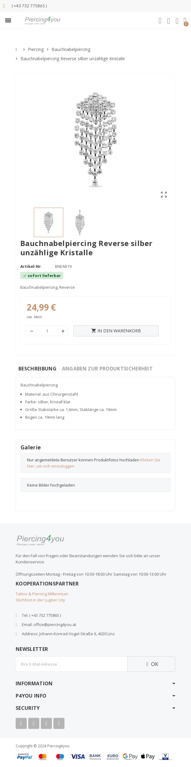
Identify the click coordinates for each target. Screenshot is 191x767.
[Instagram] (46, 723)
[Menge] (47, 331)
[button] (8, 20)
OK (151, 663)
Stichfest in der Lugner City (40, 600)
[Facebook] (21, 723)
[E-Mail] (71, 664)
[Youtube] (33, 723)
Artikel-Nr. (31, 266)
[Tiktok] (58, 723)
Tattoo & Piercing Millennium (42, 594)
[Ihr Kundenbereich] (168, 21)
